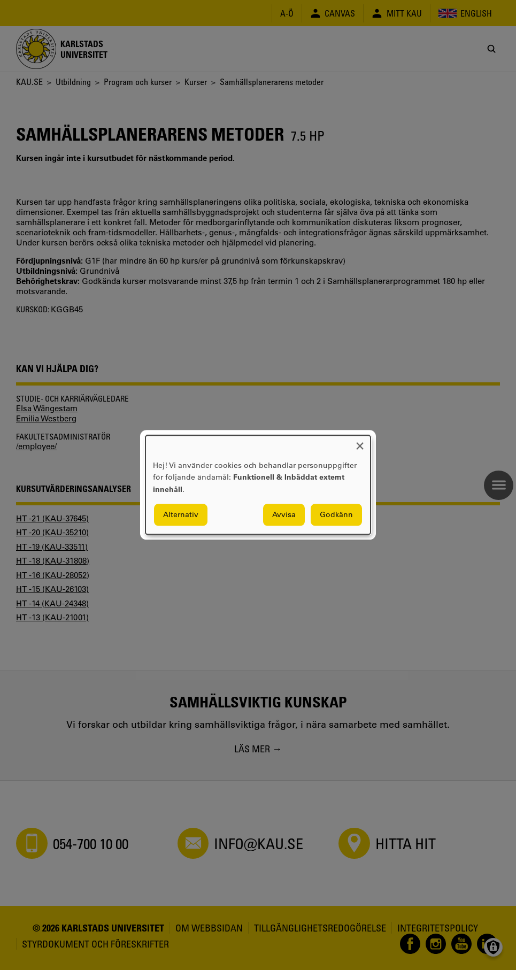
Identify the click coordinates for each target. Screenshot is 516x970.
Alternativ (180, 515)
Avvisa (284, 515)
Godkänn (336, 515)
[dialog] (258, 484)
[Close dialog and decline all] (360, 442)
